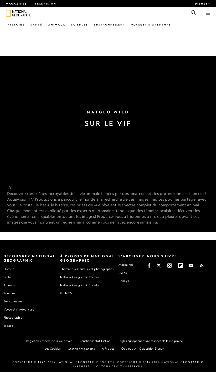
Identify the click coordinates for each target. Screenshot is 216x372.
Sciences (79, 24)
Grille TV (66, 293)
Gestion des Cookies (81, 349)
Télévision (45, 3)
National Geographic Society (79, 285)
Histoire (16, 24)
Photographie (13, 317)
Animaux (57, 24)
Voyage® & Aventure (151, 24)
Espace (8, 325)
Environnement (109, 24)
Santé (36, 24)
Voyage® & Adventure (19, 309)
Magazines (16, 3)
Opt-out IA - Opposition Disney (142, 348)
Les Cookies (53, 348)
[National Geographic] (8, 13)
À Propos (108, 348)
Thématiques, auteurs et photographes (86, 269)
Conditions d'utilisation (95, 341)
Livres (122, 273)
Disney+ (202, 3)
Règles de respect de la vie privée (49, 341)
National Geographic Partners (80, 277)
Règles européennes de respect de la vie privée (150, 341)
